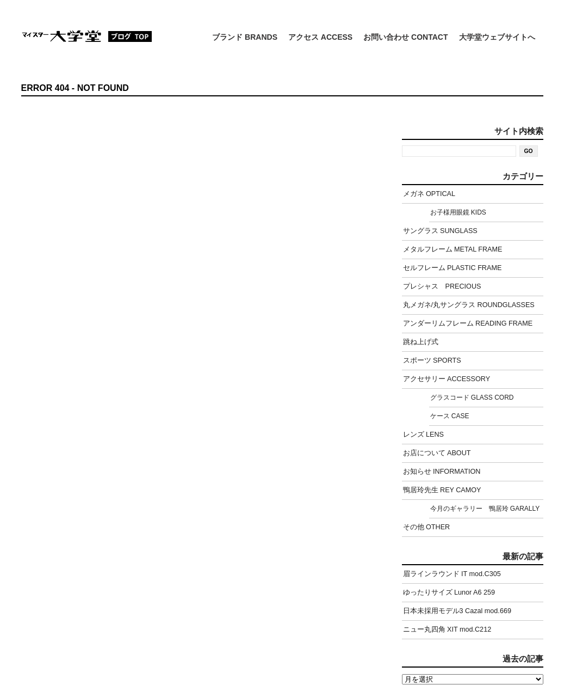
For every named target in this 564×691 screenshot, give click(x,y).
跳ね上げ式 (420, 342)
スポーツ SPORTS (432, 360)
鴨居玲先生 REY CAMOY (442, 490)
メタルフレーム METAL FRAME (453, 249)
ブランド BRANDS (244, 37)
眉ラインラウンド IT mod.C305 (452, 574)
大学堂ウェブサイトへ (497, 37)
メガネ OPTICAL (429, 194)
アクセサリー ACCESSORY (447, 379)
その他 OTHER (426, 527)
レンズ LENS (423, 434)
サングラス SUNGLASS (440, 231)
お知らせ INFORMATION (442, 471)
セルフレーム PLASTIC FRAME (452, 268)
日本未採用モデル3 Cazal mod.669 (457, 611)
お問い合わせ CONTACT (405, 37)
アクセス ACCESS (320, 37)
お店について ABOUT (437, 453)
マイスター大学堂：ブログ (86, 36)
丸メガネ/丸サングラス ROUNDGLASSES (469, 305)
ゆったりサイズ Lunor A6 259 (449, 592)
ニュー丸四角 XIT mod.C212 (447, 629)
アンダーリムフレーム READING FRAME (468, 323)
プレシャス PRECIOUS (442, 286)
